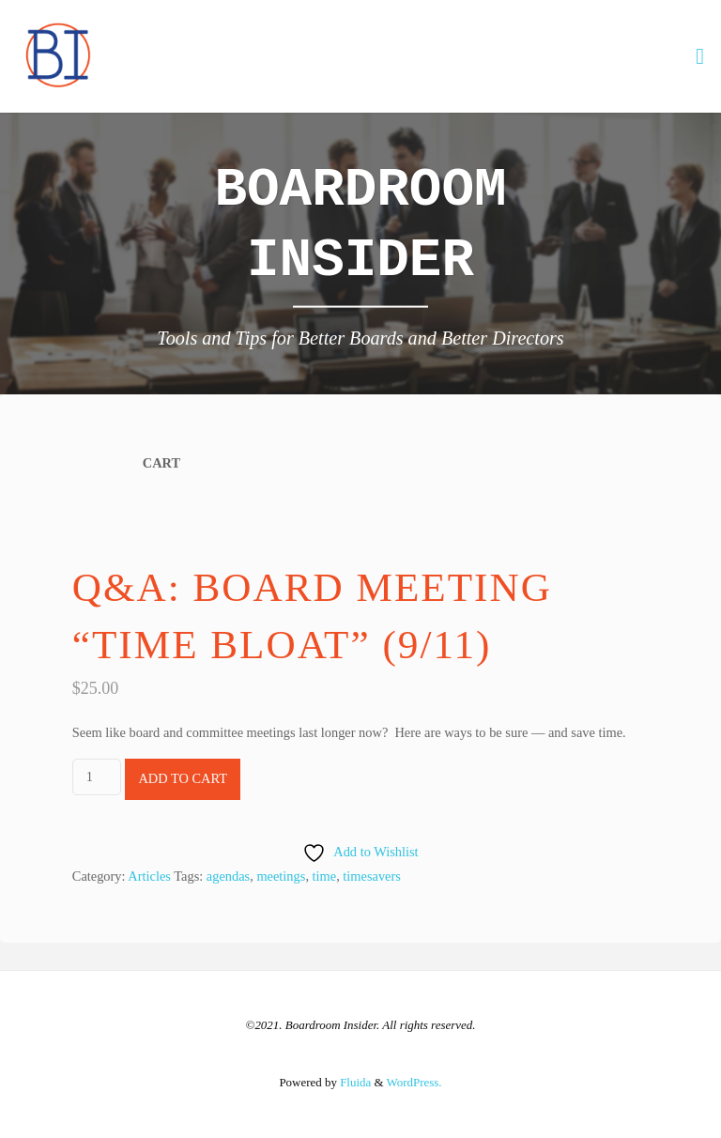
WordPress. (414, 1082)
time (325, 876)
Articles (149, 876)
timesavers (372, 876)
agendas (228, 876)
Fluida (354, 1082)
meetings (280, 876)
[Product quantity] (96, 777)
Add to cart (182, 778)
